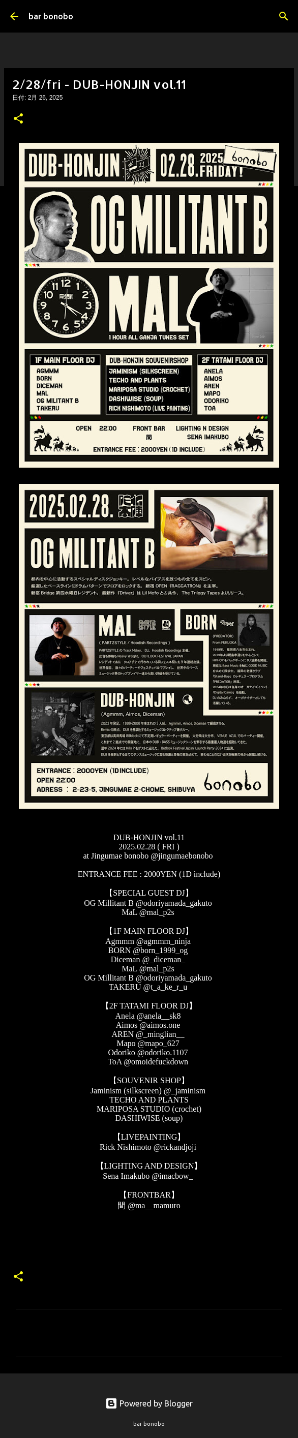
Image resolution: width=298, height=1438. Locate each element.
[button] (18, 119)
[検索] (284, 16)
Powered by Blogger (149, 1403)
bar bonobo (50, 16)
